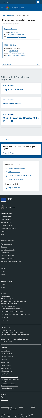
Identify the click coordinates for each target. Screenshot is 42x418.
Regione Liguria (6, 2)
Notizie (3, 271)
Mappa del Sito (12, 409)
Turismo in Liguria (6, 368)
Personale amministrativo (8, 228)
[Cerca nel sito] (36, 8)
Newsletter (4, 400)
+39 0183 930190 (12, 303)
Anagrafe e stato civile (7, 250)
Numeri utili (4, 320)
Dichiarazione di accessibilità (9, 377)
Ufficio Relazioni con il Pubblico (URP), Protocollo (15, 314)
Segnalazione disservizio (8, 384)
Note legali (4, 374)
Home (3, 15)
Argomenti (10, 15)
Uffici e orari (4, 317)
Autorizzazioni (5, 253)
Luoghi (3, 284)
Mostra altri (7, 64)
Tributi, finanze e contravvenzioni (11, 261)
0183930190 (13, 32)
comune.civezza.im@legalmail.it (16, 37)
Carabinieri (4, 359)
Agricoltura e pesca (6, 244)
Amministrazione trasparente (10, 379)
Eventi (3, 287)
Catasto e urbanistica (7, 255)
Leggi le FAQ (5, 381)
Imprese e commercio (7, 258)
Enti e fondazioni (6, 222)
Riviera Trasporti (6, 365)
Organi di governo (6, 225)
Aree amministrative (7, 217)
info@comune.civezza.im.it (16, 35)
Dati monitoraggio (6, 407)
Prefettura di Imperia (7, 356)
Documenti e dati (6, 219)
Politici (3, 231)
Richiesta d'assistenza (7, 388)
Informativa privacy (7, 371)
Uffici (2, 234)
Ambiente (4, 247)
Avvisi (3, 274)
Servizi (21, 407)
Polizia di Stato (5, 362)
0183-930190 (13, 51)
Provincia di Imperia (7, 354)
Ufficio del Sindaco (10, 45)
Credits (33, 407)
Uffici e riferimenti (8, 85)
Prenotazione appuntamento (9, 386)
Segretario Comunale (10, 29)
